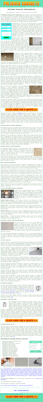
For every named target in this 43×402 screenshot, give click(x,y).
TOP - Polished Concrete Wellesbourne (9, 385)
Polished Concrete (14, 373)
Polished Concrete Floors (21, 375)
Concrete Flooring (10, 372)
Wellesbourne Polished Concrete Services (14, 339)
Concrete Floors (34, 369)
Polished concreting (5, 113)
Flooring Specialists (17, 368)
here (20, 293)
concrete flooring (21, 25)
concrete (15, 316)
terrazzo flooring (23, 257)
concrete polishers (35, 117)
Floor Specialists (8, 368)
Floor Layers (4, 374)
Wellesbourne (20, 113)
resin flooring (38, 180)
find (4, 326)
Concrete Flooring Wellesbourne (26, 385)
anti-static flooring (32, 311)
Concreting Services (19, 372)
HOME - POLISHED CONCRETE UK (21, 390)
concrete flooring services (16, 317)
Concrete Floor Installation (31, 372)
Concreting (3, 372)
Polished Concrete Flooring (35, 373)
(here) (23, 288)
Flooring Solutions (37, 368)
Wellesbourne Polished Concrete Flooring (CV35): (12, 14)
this (13, 289)
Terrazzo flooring (5, 242)
